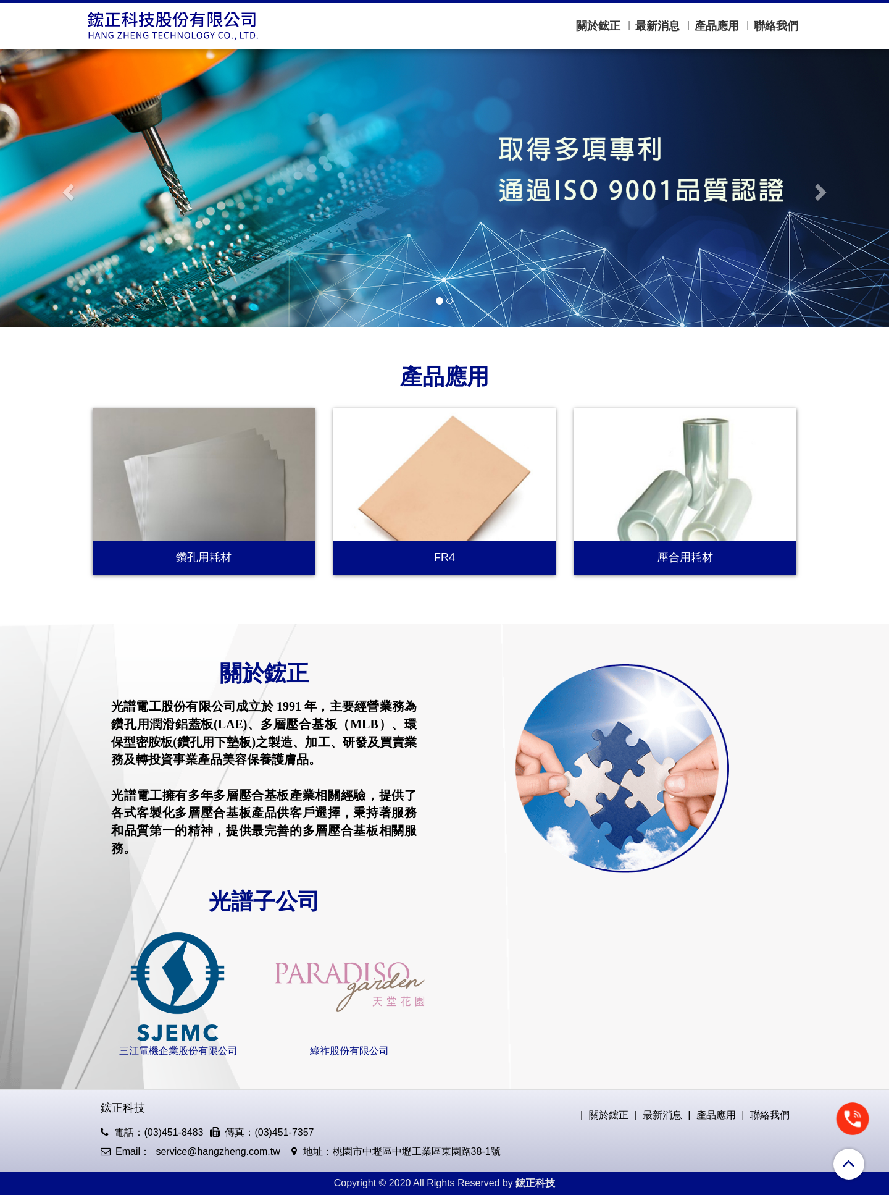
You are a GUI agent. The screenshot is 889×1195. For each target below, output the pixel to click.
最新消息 (657, 26)
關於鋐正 (598, 26)
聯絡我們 (776, 26)
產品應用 (717, 26)
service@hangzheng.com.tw (216, 1151)
